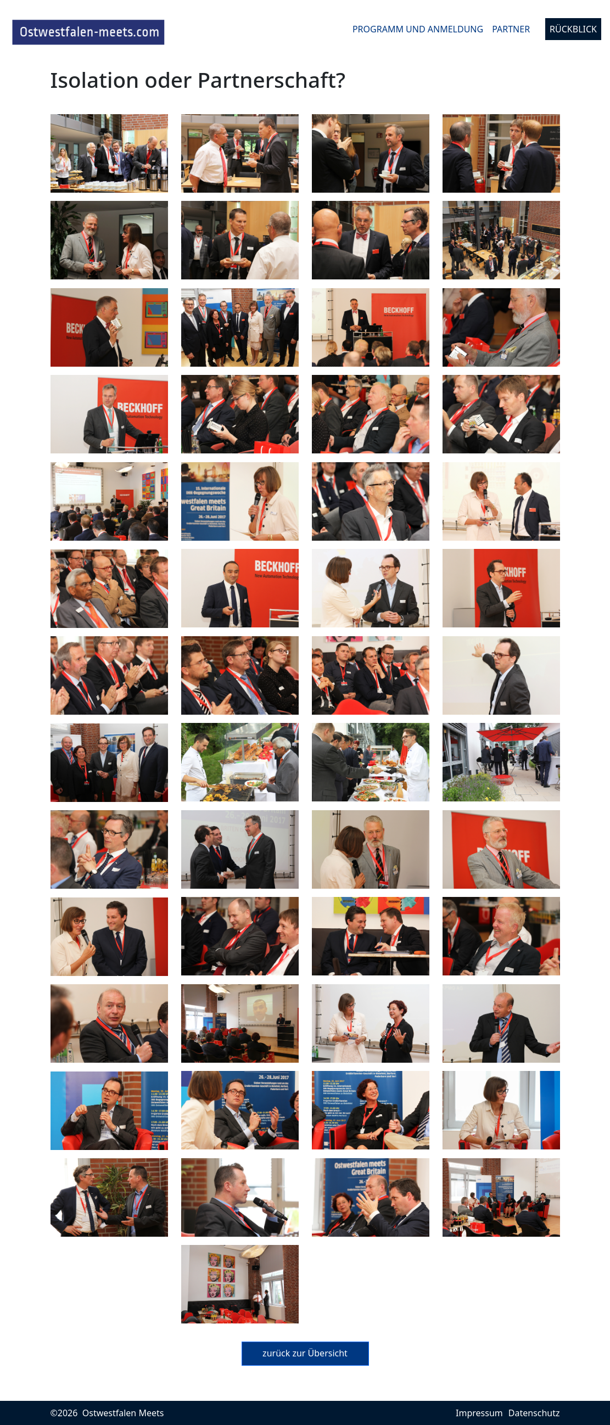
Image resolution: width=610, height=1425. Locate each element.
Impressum (479, 1413)
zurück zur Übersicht (305, 1353)
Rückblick (573, 29)
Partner (511, 29)
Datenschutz (534, 1413)
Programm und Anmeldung (417, 29)
